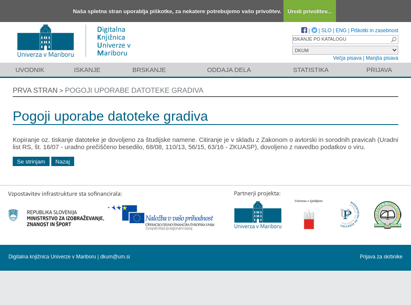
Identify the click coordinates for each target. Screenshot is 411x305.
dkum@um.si (115, 257)
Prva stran (35, 90)
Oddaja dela (229, 69)
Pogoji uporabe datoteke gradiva (134, 90)
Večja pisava (347, 58)
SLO (326, 30)
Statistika (311, 69)
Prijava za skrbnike (381, 257)
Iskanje (87, 69)
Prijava (379, 69)
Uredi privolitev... (310, 11)
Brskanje (149, 69)
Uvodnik (29, 69)
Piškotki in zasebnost (374, 30)
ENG (341, 30)
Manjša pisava (382, 58)
